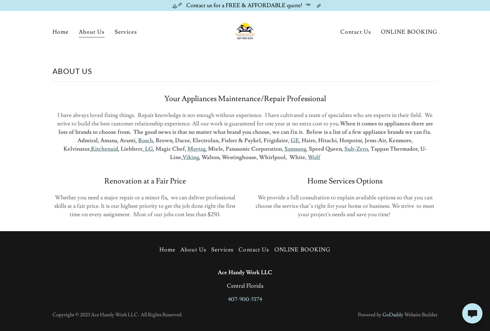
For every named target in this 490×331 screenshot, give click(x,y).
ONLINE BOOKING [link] (409, 32)
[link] (245, 30)
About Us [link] (92, 32)
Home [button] (167, 249)
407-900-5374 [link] (245, 299)
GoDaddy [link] (392, 315)
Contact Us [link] (355, 32)
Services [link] (126, 32)
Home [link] (60, 32)
